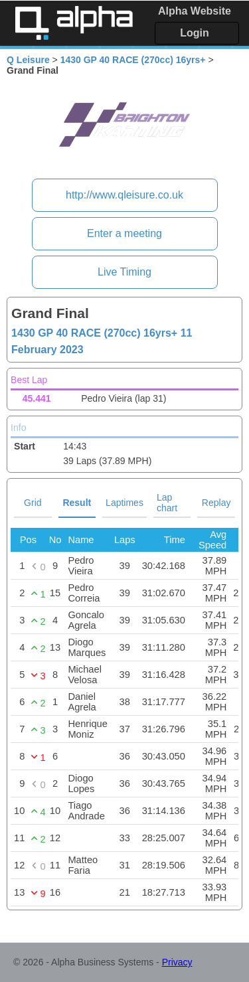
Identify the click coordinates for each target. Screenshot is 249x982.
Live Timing (124, 272)
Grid (32, 502)
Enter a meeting (124, 233)
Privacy (177, 962)
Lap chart (167, 502)
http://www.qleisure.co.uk (124, 195)
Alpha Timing (73, 23)
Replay (216, 502)
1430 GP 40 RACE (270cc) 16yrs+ (133, 59)
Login (194, 33)
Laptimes (124, 502)
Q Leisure (28, 59)
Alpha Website (194, 11)
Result (76, 502)
